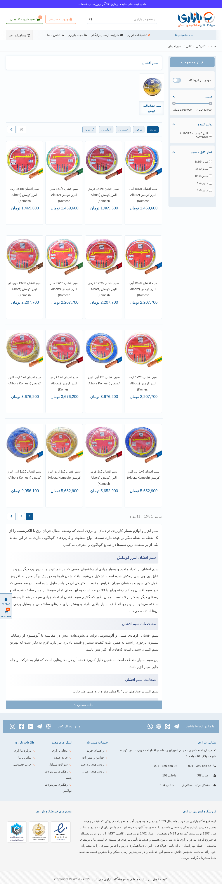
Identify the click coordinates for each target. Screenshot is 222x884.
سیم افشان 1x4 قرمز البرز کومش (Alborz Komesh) (64, 383)
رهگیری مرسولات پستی (58, 773)
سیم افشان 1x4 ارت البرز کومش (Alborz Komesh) (24, 380)
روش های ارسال (95, 771)
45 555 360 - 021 (199, 766)
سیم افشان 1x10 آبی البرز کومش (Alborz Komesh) (25, 474)
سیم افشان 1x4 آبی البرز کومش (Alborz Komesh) (103, 380)
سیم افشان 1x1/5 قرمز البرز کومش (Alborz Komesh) (103, 195)
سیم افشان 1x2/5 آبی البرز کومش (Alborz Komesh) (143, 289)
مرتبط (152, 129)
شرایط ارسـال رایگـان (107, 35)
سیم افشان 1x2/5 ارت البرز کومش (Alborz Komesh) (143, 383)
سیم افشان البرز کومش (151, 108)
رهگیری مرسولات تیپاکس (58, 786)
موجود (138, 129)
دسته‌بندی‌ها (184, 35)
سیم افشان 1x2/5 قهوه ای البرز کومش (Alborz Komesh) (25, 289)
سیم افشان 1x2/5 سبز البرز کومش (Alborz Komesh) (64, 289)
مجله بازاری (77, 35)
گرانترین (89, 129)
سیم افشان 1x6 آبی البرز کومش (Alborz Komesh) (143, 474)
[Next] (11, 129)
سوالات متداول (60, 764)
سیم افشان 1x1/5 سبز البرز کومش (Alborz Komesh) (64, 195)
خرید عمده (63, 757)
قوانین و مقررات (95, 757)
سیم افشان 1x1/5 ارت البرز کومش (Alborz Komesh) (24, 195)
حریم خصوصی (24, 764)
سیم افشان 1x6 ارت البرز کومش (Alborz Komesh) (64, 474)
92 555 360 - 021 (165, 766)
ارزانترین (106, 129)
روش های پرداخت (94, 764)
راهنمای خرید (97, 750)
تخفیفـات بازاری (139, 35)
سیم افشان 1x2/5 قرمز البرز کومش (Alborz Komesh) (103, 289)
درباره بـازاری (24, 750)
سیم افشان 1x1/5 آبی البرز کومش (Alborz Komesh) (143, 195)
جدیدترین (123, 129)
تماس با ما (55, 35)
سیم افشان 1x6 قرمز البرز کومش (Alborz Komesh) (104, 477)
